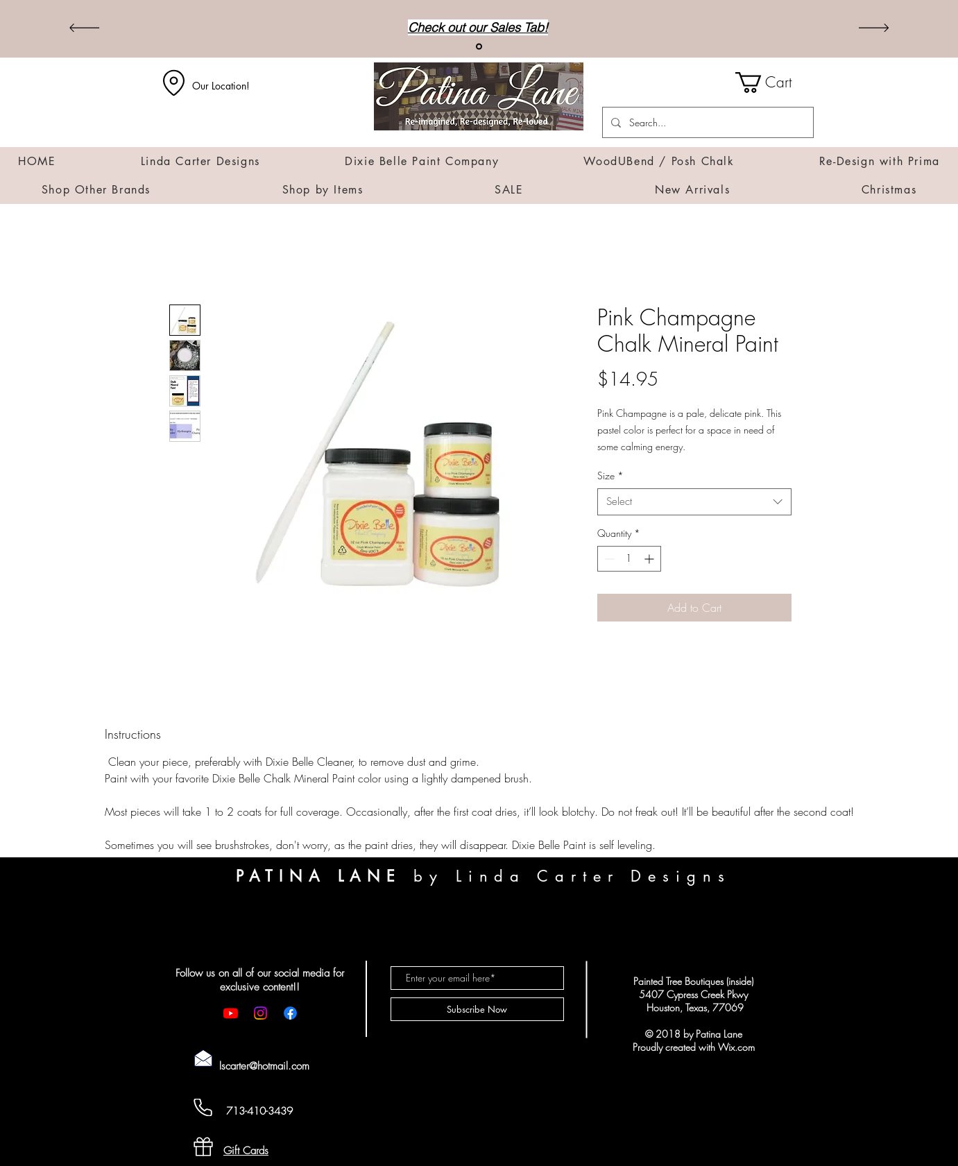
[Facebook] (290, 1013)
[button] (774, 82)
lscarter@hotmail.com (264, 1066)
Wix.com (736, 1047)
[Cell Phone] (203, 1107)
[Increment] (650, 559)
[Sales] (479, 47)
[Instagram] (260, 1013)
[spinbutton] (629, 559)
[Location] (174, 82)
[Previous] (84, 29)
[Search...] (706, 122)
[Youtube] (230, 1013)
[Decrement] (608, 559)
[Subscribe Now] (477, 1009)
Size (610, 475)
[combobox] (694, 501)
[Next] (874, 29)
